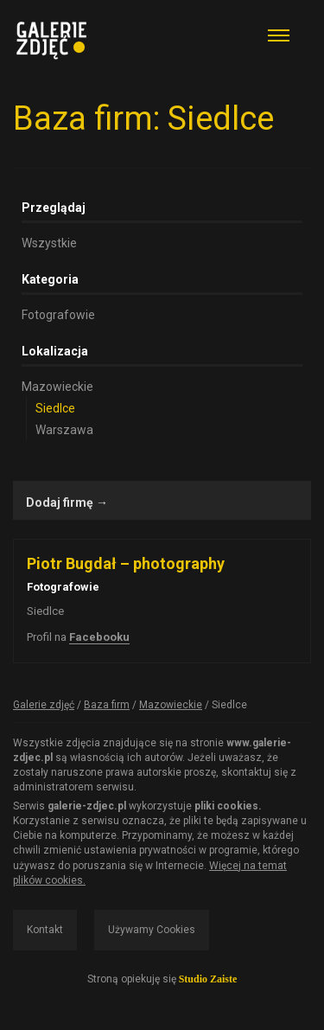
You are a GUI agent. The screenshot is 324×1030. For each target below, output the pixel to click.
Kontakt (45, 930)
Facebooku (99, 636)
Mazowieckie (57, 386)
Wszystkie (49, 243)
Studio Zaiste (208, 979)
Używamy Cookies (151, 930)
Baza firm (107, 705)
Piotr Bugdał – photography (126, 563)
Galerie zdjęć (43, 705)
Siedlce (55, 408)
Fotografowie (58, 315)
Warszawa (64, 430)
